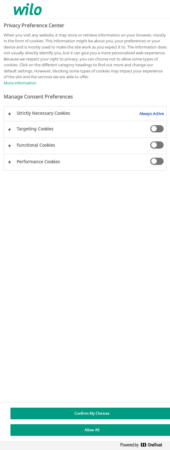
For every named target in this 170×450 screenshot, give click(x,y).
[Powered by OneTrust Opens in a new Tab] (143, 446)
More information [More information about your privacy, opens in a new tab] (20, 83)
